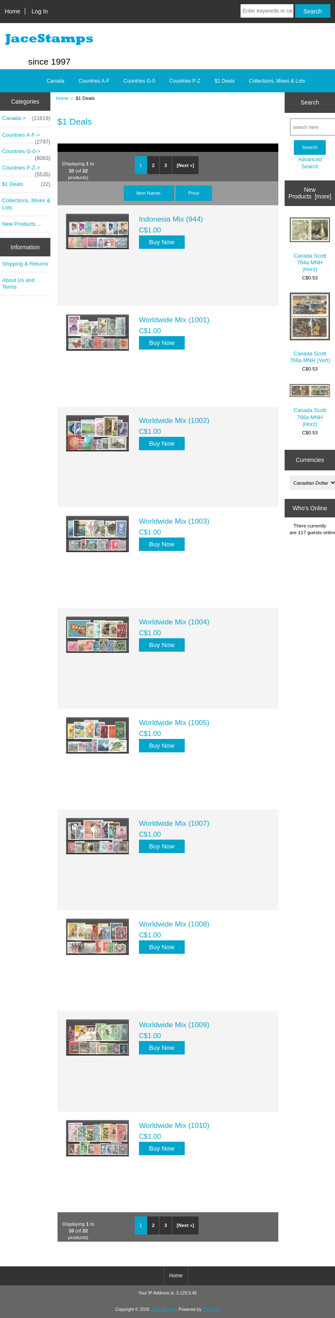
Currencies (310, 460)
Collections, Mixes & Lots (277, 81)
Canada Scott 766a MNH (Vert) (310, 327)
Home (12, 11)
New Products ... (22, 224)
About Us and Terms (18, 283)
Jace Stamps (163, 1309)
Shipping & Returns (25, 264)
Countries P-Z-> (26, 169)
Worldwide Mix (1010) (174, 1125)
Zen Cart (211, 1309)
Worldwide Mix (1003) (174, 521)
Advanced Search (310, 162)
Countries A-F (94, 81)
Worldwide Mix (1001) (174, 320)
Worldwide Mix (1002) (174, 420)
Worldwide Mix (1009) (174, 1024)
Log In (39, 11)
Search (310, 102)
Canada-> (26, 118)
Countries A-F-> (26, 137)
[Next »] (185, 165)
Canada (55, 81)
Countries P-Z (184, 81)
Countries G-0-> (26, 153)
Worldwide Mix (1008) (174, 924)
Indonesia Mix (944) (171, 219)
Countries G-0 (139, 81)
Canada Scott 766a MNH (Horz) (310, 405)
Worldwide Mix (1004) (174, 622)
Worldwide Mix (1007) (174, 823)
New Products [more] (309, 193)
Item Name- (149, 193)
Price (193, 193)
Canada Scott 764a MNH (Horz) (310, 245)
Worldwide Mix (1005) (174, 722)
